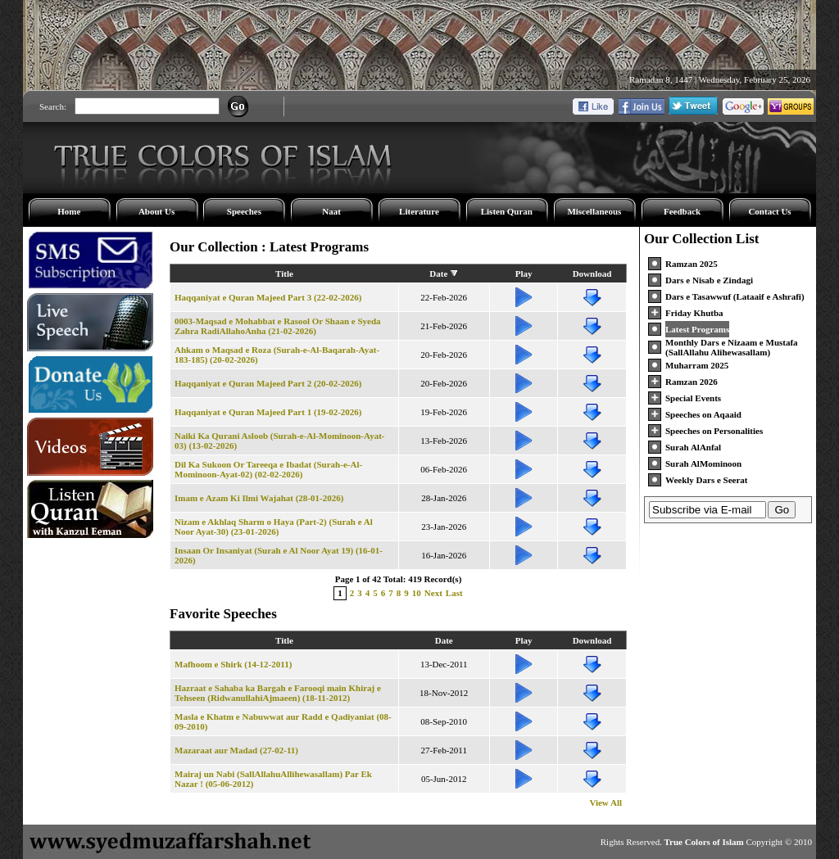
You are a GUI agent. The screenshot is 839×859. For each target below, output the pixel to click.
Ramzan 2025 (691, 264)
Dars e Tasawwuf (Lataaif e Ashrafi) (735, 296)
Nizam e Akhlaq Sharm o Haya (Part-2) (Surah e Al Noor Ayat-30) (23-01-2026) (274, 526)
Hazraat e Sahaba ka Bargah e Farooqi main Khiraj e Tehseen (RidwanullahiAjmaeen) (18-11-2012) (278, 693)
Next (433, 593)
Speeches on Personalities (714, 431)
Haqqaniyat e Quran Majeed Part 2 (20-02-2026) (268, 383)
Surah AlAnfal (693, 447)
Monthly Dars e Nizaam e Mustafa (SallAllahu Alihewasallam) (731, 347)
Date (438, 273)
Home (68, 211)
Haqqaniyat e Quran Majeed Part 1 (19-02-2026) (268, 412)
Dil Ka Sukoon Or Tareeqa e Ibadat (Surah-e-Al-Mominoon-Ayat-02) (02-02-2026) (268, 469)
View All (605, 802)
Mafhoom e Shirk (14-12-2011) (233, 664)
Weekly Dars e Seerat (706, 480)
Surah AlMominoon (703, 463)
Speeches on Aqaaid (703, 414)
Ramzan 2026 (691, 382)
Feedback (682, 211)
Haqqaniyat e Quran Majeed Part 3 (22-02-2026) (268, 297)
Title (284, 273)
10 (416, 593)
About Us (156, 211)
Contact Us (769, 211)
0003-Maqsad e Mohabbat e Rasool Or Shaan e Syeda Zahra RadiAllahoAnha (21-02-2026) (278, 326)
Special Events (693, 398)
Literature (419, 211)
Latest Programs (697, 329)
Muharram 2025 (696, 365)
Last (454, 593)
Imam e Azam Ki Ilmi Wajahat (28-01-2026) (259, 498)
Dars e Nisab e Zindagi (709, 280)
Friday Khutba (694, 313)
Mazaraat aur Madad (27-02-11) (236, 750)
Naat (331, 211)
